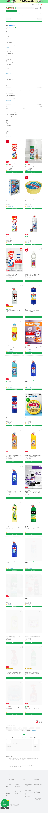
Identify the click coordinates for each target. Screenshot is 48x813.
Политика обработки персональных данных (37, 794)
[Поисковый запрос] (23, 8)
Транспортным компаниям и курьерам (29, 793)
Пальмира (27, 730)
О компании (26, 794)
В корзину (14, 172)
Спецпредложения (8, 788)
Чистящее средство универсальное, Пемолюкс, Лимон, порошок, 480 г (20, 740)
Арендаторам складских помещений (28, 785)
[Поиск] (32, 8)
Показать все (34, 730)
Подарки (7, 795)
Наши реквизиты (27, 796)
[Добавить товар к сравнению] (20, 140)
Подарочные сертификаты (38, 786)
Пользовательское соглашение (37, 797)
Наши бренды (8, 793)
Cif (18, 728)
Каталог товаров (8, 782)
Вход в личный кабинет (18, 791)
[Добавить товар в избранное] (22, 140)
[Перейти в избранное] (37, 8)
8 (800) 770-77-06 (18, 3)
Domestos (24, 728)
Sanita (13, 728)
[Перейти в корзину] (40, 8)
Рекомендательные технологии (37, 801)
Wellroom (15, 730)
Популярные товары (8, 784)
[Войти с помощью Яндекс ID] (41, 4)
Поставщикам (27, 786)
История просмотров (9, 790)
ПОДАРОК (4, 808)
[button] (11, 11)
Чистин (37, 728)
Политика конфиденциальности (37, 792)
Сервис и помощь (18, 782)
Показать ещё (24, 718)
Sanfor (8, 728)
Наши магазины (8, 791)
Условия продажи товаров (38, 784)
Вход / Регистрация (35, 4)
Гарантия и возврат (18, 788)
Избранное (7, 786)
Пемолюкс (31, 728)
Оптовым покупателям (28, 790)
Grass (21, 730)
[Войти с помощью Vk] (40, 4)
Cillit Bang (8, 730)
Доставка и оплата (9, 5)
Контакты (16, 793)
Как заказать (17, 784)
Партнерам (26, 782)
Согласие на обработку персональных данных (37, 799)
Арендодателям (27, 788)
